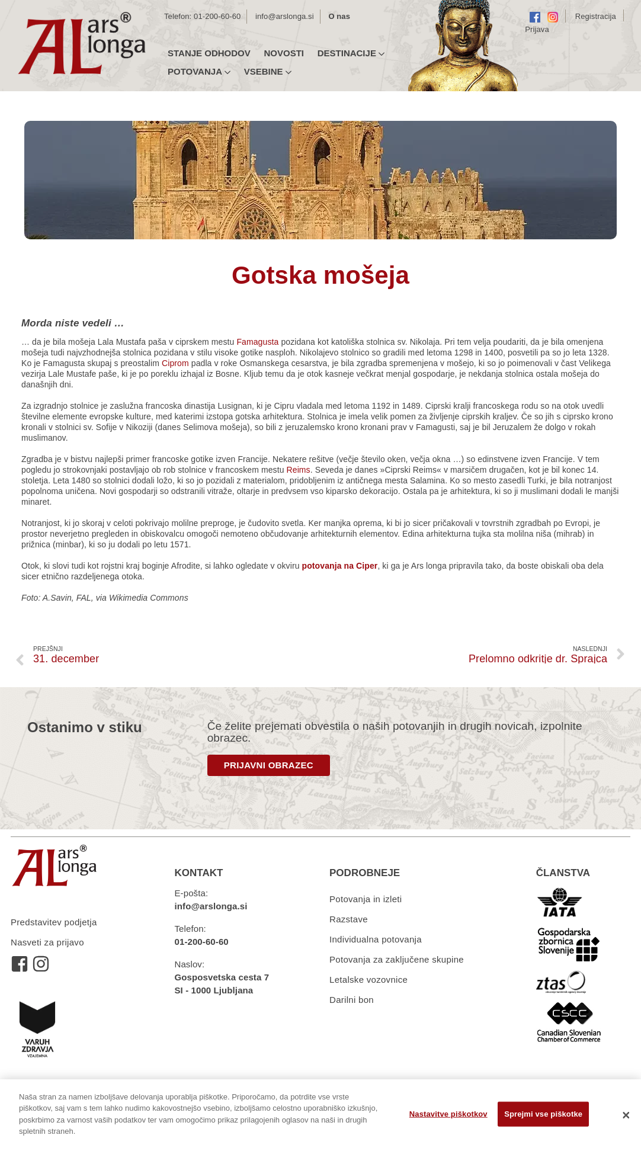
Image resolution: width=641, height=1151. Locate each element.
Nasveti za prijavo (47, 942)
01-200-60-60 (217, 16)
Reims (298, 469)
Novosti (284, 53)
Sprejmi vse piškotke (543, 1114)
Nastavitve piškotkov (448, 1114)
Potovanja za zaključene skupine (396, 959)
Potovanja (199, 71)
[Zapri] (626, 1115)
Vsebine (267, 71)
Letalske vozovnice (368, 979)
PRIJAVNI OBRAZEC (268, 765)
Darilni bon (351, 1000)
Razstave (348, 919)
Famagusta (258, 342)
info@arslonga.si (284, 16)
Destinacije (351, 53)
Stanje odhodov (209, 53)
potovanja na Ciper (340, 565)
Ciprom (175, 363)
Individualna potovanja (375, 939)
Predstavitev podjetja (54, 922)
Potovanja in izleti (365, 899)
